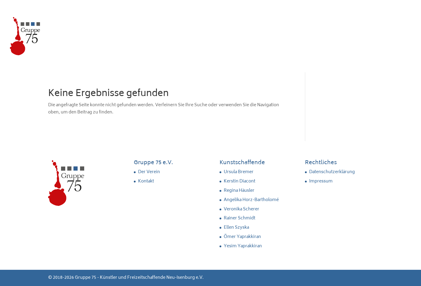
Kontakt (146, 181)
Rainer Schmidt (239, 218)
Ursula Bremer (239, 172)
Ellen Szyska (236, 227)
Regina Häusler (239, 190)
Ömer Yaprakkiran (242, 237)
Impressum (321, 181)
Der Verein (149, 172)
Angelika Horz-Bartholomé (251, 200)
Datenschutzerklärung (332, 172)
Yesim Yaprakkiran (243, 246)
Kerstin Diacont (239, 181)
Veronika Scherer (241, 209)
